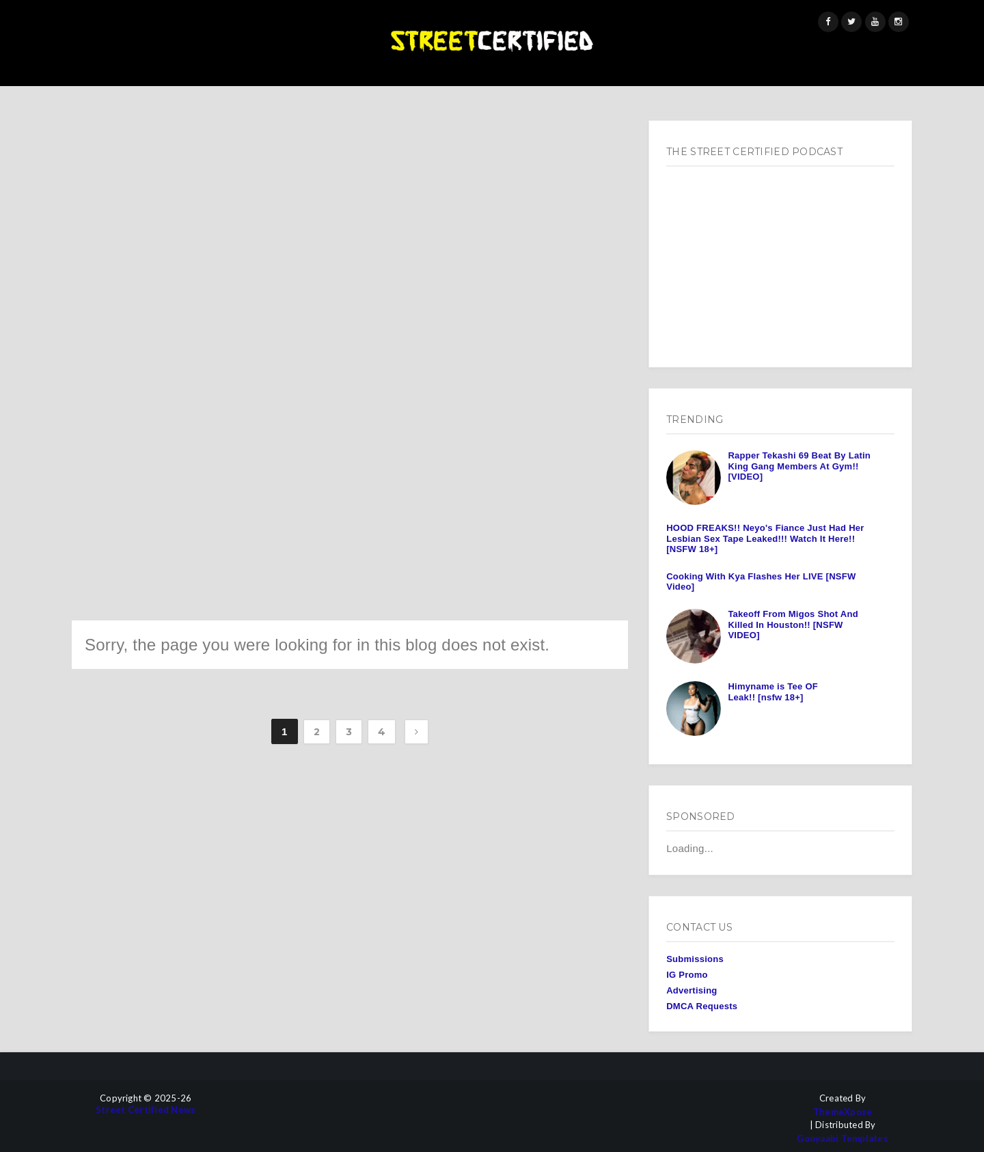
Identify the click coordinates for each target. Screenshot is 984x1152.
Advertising (691, 990)
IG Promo (687, 975)
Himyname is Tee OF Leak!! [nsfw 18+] (773, 691)
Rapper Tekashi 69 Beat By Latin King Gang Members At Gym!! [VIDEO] (799, 466)
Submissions (695, 959)
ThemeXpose (843, 1112)
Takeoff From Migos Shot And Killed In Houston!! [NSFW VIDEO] (793, 624)
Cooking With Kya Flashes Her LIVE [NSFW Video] (761, 581)
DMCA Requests (701, 1006)
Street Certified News (145, 1110)
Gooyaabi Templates (842, 1139)
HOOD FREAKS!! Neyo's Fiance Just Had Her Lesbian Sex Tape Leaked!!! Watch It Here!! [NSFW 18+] (765, 538)
